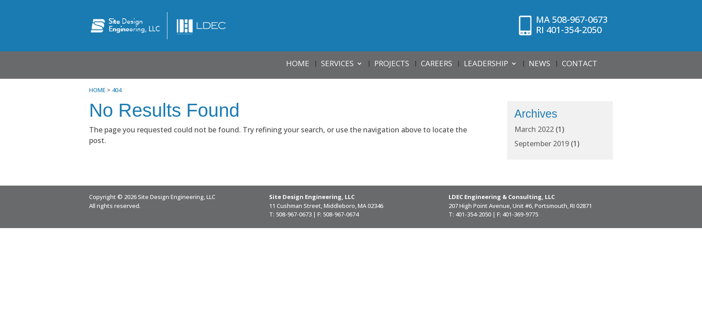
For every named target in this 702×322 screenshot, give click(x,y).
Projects (391, 64)
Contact (579, 64)
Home (297, 64)
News (539, 64)
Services (337, 64)
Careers (436, 64)
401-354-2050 (567, 30)
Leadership (486, 64)
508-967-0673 (572, 19)
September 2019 (541, 143)
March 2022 (534, 129)
